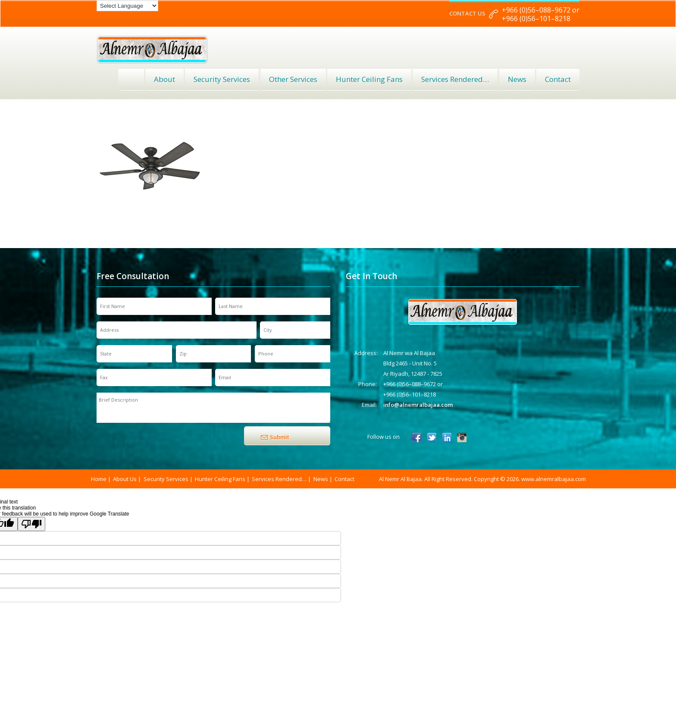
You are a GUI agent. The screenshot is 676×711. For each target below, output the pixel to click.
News (517, 79)
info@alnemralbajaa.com (418, 405)
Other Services (293, 79)
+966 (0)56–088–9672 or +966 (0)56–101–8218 (540, 14)
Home (131, 79)
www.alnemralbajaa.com (553, 479)
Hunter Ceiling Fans (369, 79)
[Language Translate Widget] (127, 5)
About (164, 79)
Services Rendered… (279, 479)
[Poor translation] (31, 524)
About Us (125, 479)
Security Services (222, 79)
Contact (558, 79)
